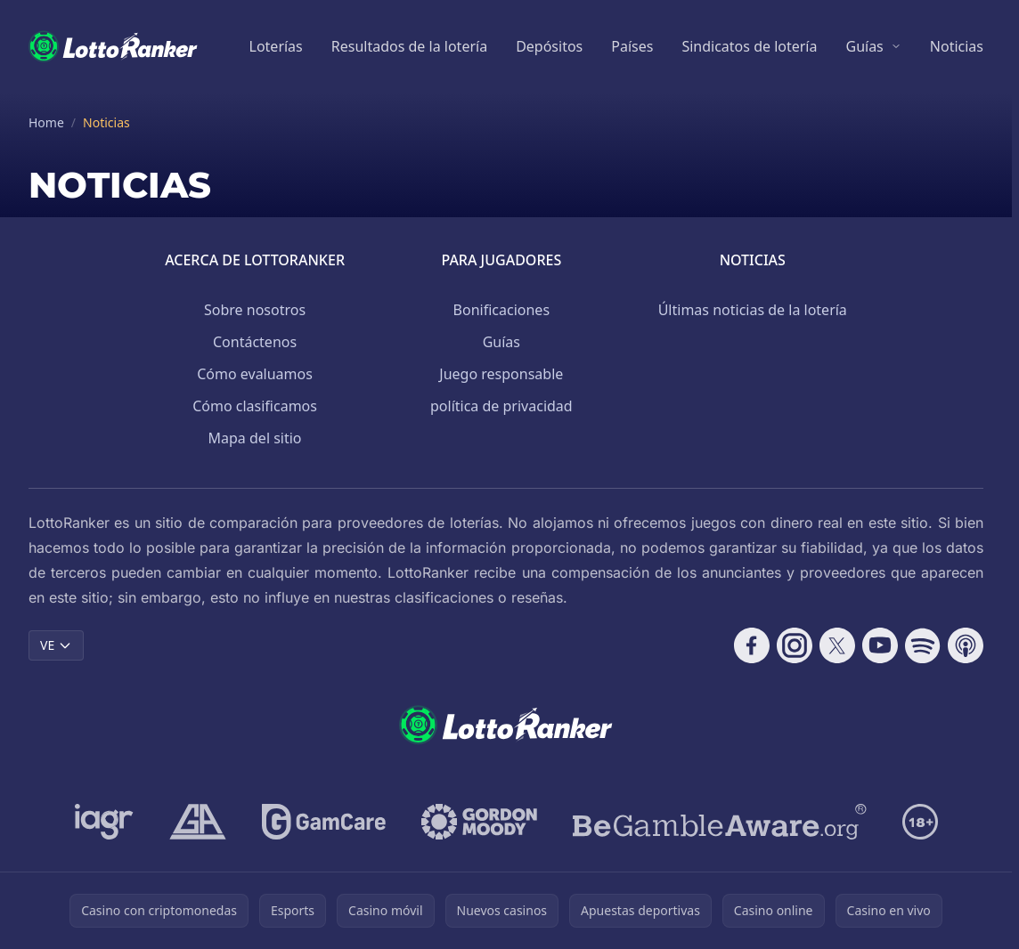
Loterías (276, 46)
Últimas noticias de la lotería (752, 310)
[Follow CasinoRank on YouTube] (880, 645)
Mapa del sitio (255, 438)
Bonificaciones (501, 310)
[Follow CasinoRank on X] (837, 645)
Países (632, 46)
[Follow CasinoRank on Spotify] (923, 645)
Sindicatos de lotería (749, 46)
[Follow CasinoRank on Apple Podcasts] (965, 645)
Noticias (956, 46)
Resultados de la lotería (409, 46)
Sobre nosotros (255, 310)
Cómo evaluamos (255, 374)
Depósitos (549, 46)
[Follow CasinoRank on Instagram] (794, 645)
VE (56, 645)
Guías (864, 46)
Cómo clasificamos (254, 406)
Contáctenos (255, 342)
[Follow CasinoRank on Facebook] (752, 645)
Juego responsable (501, 374)
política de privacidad (501, 406)
